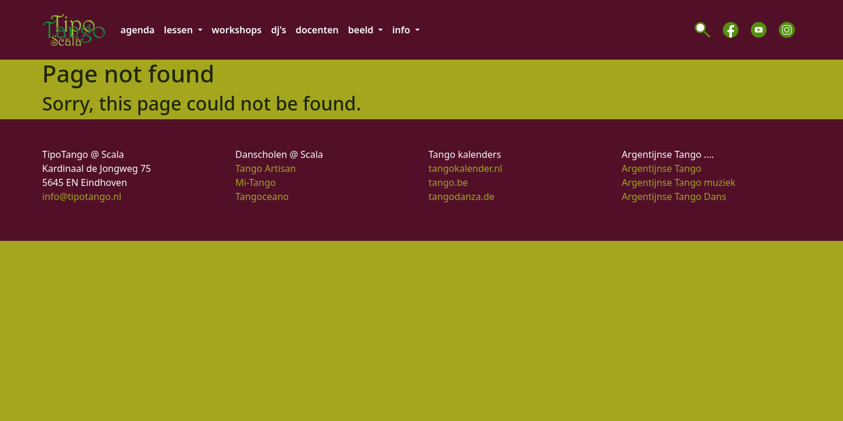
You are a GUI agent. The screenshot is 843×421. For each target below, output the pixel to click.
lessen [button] (179, 29)
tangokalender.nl (465, 168)
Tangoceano (262, 196)
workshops (237, 29)
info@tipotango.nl (81, 196)
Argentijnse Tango (661, 168)
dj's (278, 29)
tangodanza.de (462, 196)
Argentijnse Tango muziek (678, 182)
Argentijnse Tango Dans (674, 196)
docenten (317, 29)
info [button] (402, 29)
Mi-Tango (255, 182)
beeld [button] (362, 29)
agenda (138, 29)
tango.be (448, 182)
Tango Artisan (265, 168)
